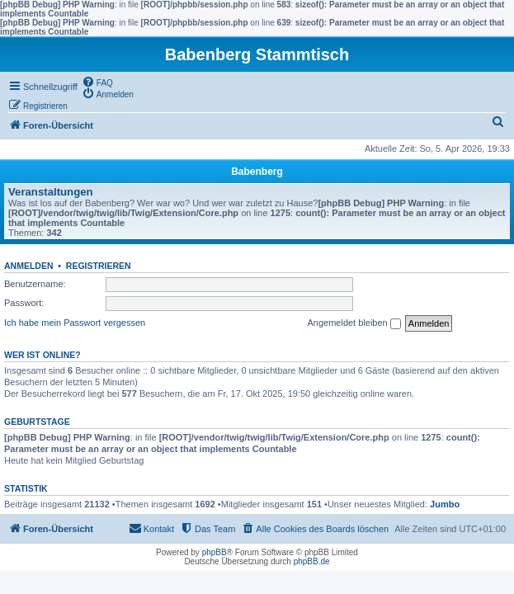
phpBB (214, 552)
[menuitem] (97, 81)
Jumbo (445, 504)
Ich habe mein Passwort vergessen (74, 323)
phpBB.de (312, 561)
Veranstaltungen (50, 192)
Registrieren (98, 266)
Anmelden (29, 266)
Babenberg (257, 171)
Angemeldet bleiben (353, 323)
